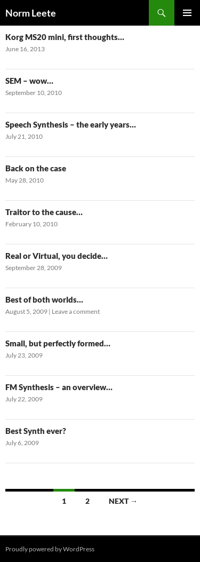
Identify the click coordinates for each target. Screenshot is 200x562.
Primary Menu (187, 13)
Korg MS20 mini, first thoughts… (64, 37)
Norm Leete (30, 13)
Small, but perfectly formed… (57, 343)
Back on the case (35, 168)
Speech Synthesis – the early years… (70, 124)
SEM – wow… (29, 80)
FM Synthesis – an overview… (59, 387)
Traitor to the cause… (44, 212)
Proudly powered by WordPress (49, 549)
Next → (123, 500)
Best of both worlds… (44, 299)
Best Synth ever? (35, 431)
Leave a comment (76, 311)
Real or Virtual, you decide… (56, 255)
